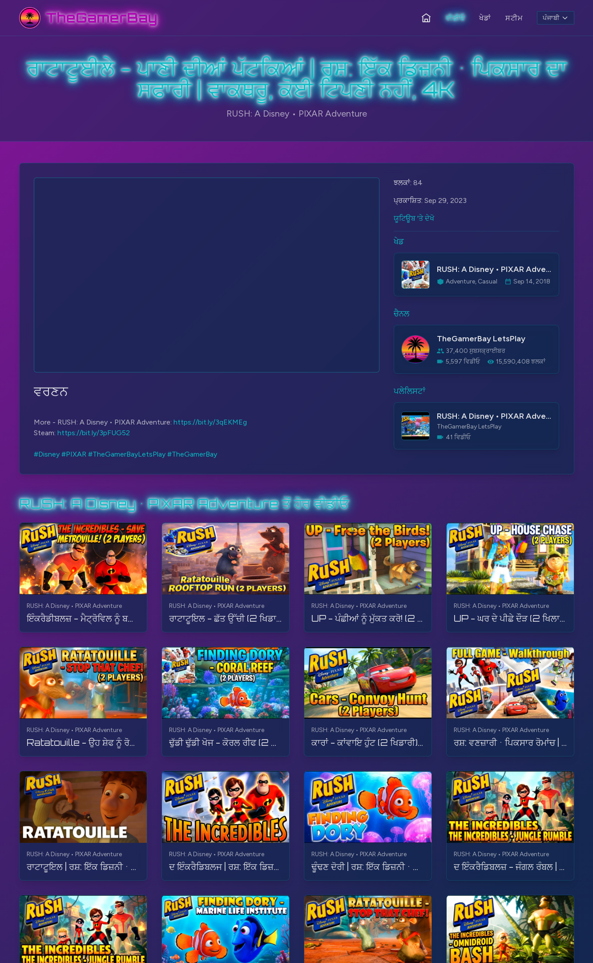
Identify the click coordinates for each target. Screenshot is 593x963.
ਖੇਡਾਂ (485, 17)
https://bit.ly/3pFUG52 (93, 433)
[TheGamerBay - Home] (88, 17)
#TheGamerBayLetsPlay (126, 454)
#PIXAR (73, 454)
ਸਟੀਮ (514, 17)
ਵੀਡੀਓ (455, 17)
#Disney (47, 454)
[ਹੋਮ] (426, 17)
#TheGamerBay (192, 454)
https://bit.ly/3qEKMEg (210, 422)
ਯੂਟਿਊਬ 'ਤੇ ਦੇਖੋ (414, 218)
